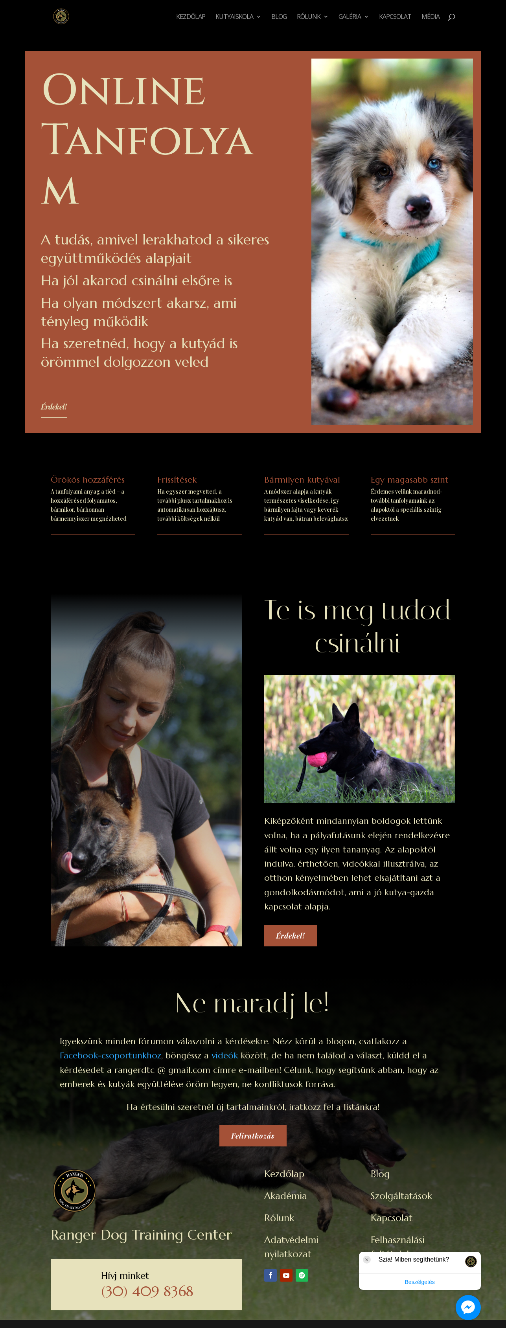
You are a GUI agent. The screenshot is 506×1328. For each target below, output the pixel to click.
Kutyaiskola (234, 17)
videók (225, 1055)
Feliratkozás (253, 1136)
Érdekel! (54, 406)
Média (430, 17)
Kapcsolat (395, 17)
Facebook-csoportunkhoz (110, 1055)
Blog (279, 17)
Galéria (350, 17)
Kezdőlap (190, 17)
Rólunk (308, 17)
